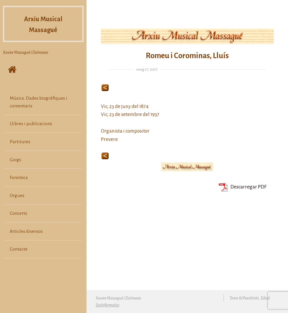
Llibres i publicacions (31, 123)
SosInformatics (107, 305)
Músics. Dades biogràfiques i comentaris (38, 102)
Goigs (15, 159)
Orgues (17, 195)
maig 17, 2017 (146, 69)
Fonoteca (19, 177)
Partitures (20, 141)
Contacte (19, 249)
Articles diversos (26, 231)
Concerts (18, 213)
